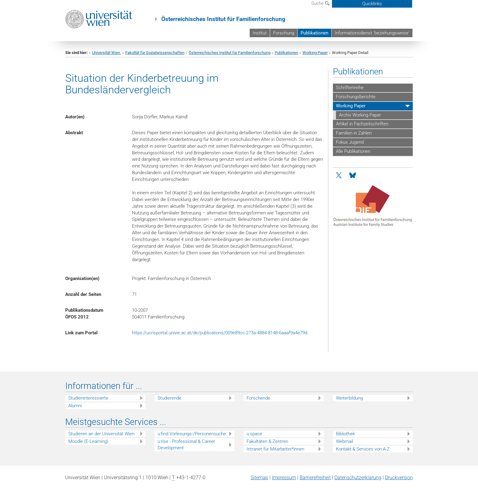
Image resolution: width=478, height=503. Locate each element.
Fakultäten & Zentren (267, 441)
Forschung (283, 33)
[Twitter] (339, 175)
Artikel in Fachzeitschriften (362, 124)
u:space (254, 434)
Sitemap (259, 477)
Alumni (75, 405)
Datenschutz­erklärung (357, 477)
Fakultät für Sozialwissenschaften (154, 52)
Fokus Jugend (350, 142)
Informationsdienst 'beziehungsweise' (372, 33)
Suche (320, 3)
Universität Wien (106, 52)
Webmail (344, 441)
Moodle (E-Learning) (88, 441)
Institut (260, 33)
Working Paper (315, 52)
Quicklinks (372, 3)
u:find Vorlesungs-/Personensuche (192, 434)
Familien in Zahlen (354, 133)
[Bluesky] (352, 175)
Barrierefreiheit (315, 477)
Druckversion (399, 477)
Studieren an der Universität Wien (101, 434)
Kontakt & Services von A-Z (363, 449)
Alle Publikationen (353, 151)
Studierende (169, 398)
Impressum (284, 477)
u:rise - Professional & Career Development (186, 445)
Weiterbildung (349, 398)
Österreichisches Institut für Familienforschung (229, 52)
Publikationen (314, 33)
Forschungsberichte (356, 96)
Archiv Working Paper (360, 115)
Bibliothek (345, 434)
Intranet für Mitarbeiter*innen (275, 449)
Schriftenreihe (350, 87)
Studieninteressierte (88, 398)
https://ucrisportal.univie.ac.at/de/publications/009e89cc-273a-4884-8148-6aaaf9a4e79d (219, 333)
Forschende (258, 398)
